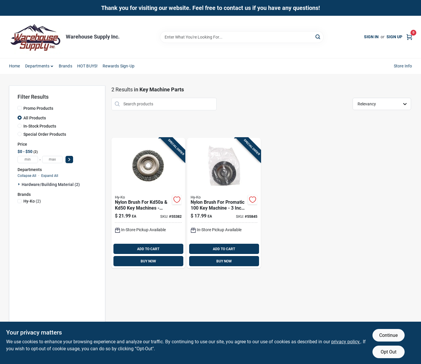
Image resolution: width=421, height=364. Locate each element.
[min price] (28, 159)
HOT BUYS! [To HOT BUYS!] (87, 66)
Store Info (403, 66)
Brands (65, 66)
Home (14, 66)
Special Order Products (44, 134)
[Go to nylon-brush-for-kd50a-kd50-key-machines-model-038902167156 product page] (148, 203)
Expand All (49, 176)
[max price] (52, 159)
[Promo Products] (20, 108)
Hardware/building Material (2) (51, 184)
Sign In (371, 36)
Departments (37, 66)
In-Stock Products (39, 126)
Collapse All (27, 176)
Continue (388, 335)
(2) (32, 201)
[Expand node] (19, 184)
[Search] (318, 36)
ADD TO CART (148, 249)
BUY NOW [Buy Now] (148, 261)
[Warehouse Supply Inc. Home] (35, 37)
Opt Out (388, 352)
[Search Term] (242, 37)
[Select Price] (69, 159)
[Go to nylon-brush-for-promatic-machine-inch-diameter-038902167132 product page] (224, 203)
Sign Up (394, 36)
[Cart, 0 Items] (409, 37)
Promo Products (38, 108)
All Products (34, 117)
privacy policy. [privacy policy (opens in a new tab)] (345, 341)
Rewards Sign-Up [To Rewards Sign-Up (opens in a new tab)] (118, 66)
